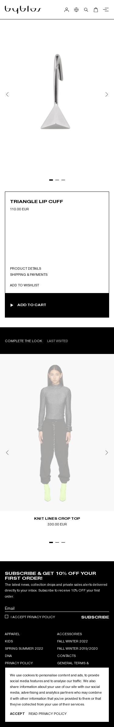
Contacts (66, 656)
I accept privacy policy (33, 617)
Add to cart (31, 305)
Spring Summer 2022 (24, 648)
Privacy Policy (19, 663)
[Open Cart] (96, 9)
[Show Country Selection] (76, 9)
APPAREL (12, 634)
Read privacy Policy (48, 714)
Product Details (25, 268)
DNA (8, 656)
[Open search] (86, 9)
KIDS (9, 641)
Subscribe (95, 617)
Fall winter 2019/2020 (77, 648)
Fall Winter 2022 (72, 641)
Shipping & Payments (28, 274)
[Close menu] (105, 10)
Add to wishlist (24, 285)
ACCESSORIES (69, 634)
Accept (17, 714)
